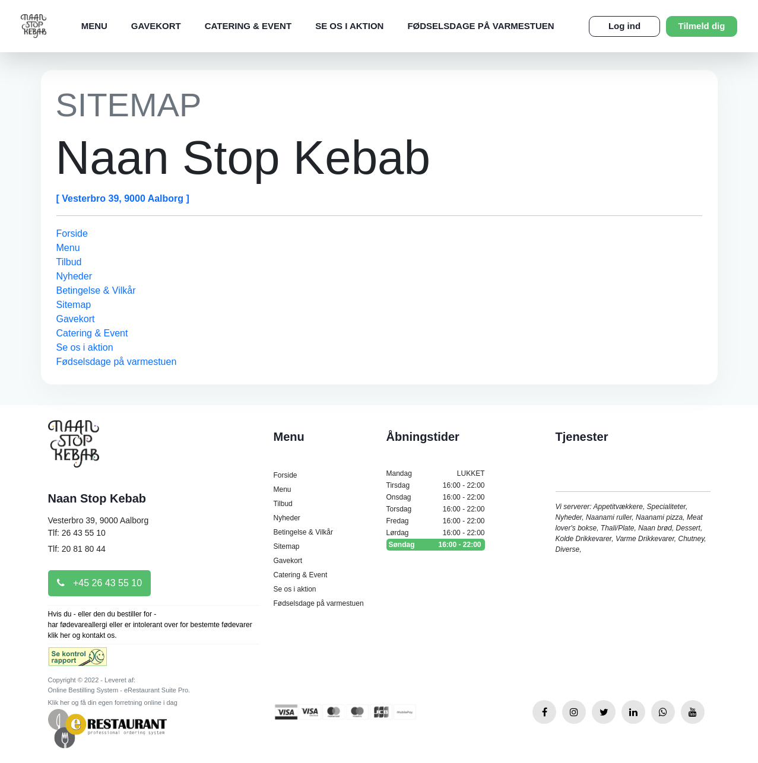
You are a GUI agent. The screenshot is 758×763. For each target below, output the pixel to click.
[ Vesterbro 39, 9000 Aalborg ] (122, 198)
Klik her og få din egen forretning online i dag (112, 702)
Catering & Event (248, 26)
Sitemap (73, 305)
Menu (94, 26)
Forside (72, 233)
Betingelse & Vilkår (96, 290)
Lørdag (435, 533)
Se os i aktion (349, 26)
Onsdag (435, 497)
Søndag (436, 545)
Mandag (435, 473)
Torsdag (435, 509)
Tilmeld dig (701, 26)
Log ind (624, 26)
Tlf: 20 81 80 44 (77, 549)
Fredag (435, 521)
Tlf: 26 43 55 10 (77, 533)
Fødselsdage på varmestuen (480, 26)
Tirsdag (435, 485)
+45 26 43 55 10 (99, 583)
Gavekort (156, 26)
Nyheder (74, 276)
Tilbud (69, 262)
